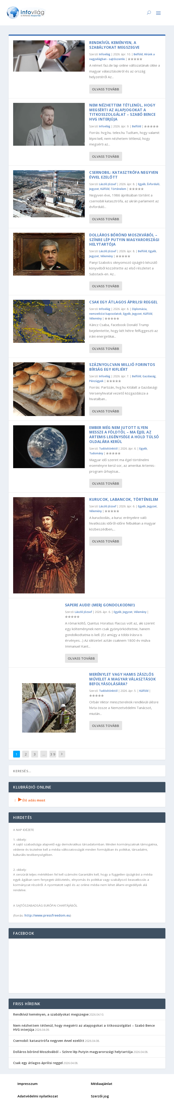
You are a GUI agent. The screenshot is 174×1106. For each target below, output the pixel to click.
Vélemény (106, 256)
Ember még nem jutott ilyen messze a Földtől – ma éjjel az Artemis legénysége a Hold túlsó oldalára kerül (124, 434)
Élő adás (29, 800)
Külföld (104, 189)
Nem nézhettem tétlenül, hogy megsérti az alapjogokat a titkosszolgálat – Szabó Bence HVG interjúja (122, 112)
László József (107, 184)
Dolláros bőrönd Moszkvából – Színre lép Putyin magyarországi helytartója (124, 239)
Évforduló (153, 184)
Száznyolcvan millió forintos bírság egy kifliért (122, 367)
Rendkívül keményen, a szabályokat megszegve (114, 45)
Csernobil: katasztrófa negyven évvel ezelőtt (123, 175)
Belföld (138, 54)
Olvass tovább (105, 89)
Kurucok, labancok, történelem (123, 499)
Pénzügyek (96, 381)
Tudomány (96, 453)
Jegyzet (94, 189)
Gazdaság (149, 376)
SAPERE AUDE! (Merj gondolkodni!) (100, 605)
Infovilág (104, 54)
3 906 (52, 757)
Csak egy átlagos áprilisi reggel (123, 302)
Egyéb (142, 184)
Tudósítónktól (108, 448)
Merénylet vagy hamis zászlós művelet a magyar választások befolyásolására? (122, 679)
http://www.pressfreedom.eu (47, 915)
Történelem (118, 189)
